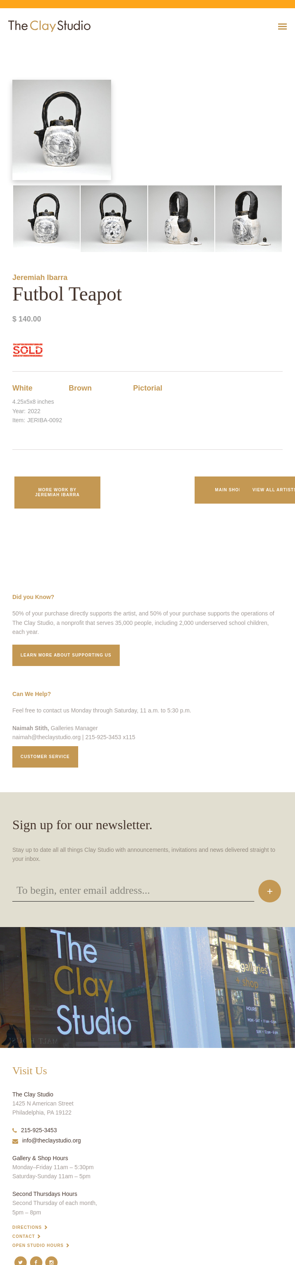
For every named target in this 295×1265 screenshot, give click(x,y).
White (22, 388)
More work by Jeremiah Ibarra (57, 492)
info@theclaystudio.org (46, 1140)
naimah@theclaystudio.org (46, 737)
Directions (27, 1227)
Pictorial (147, 388)
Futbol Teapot (11, 46)
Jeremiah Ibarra (39, 277)
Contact (23, 1236)
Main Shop (228, 490)
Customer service (45, 756)
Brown (80, 388)
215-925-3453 (34, 1130)
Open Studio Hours (38, 1245)
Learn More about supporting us (66, 655)
